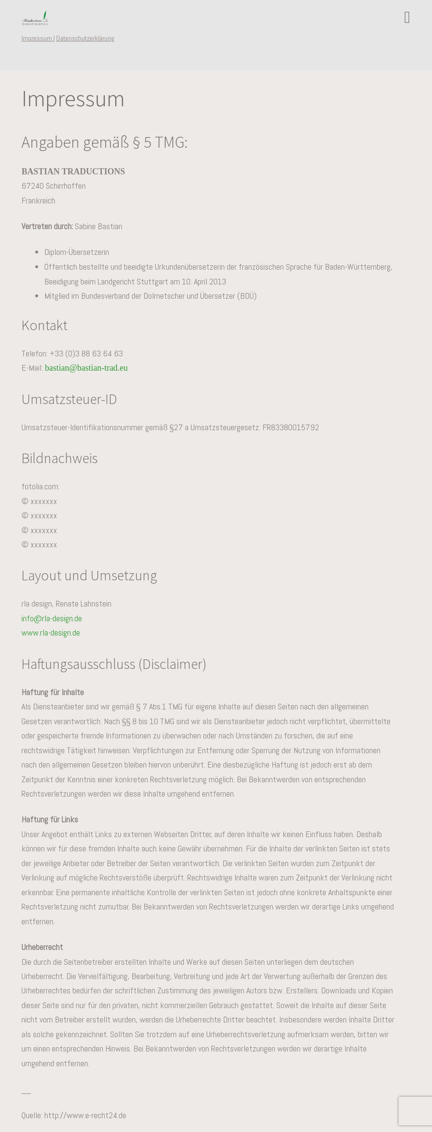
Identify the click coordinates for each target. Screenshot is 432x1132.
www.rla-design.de (50, 632)
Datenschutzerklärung (85, 38)
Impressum (37, 38)
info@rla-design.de (51, 618)
